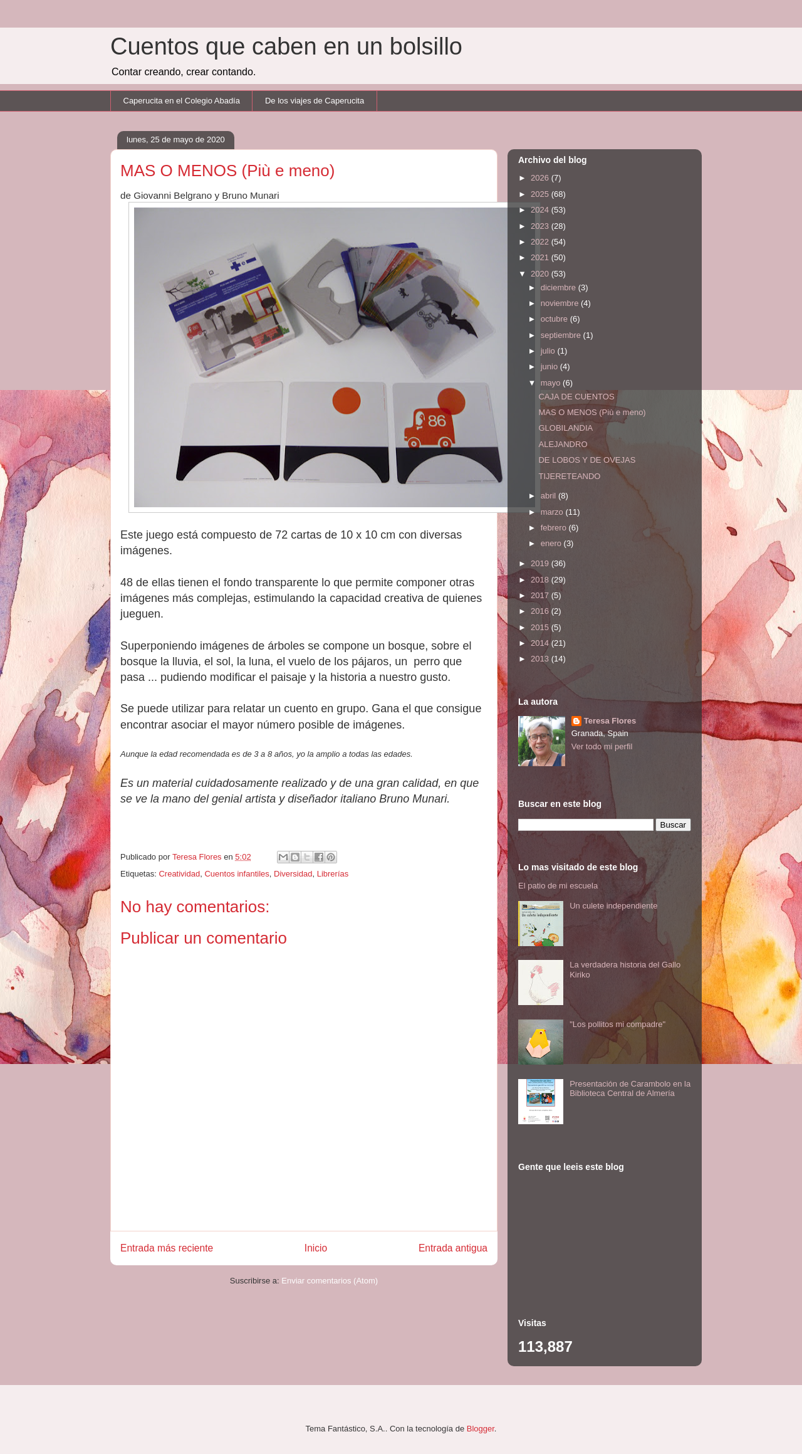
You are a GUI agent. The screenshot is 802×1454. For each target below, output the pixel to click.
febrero (555, 527)
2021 (541, 257)
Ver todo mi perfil (602, 746)
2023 (541, 226)
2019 (541, 563)
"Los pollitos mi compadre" (617, 1024)
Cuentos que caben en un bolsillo (286, 46)
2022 (541, 241)
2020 (541, 273)
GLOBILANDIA (565, 428)
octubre (555, 319)
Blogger (480, 1428)
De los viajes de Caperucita (314, 100)
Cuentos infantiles (236, 873)
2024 (541, 209)
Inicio (316, 1248)
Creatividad (179, 873)
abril (549, 495)
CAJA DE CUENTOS (576, 396)
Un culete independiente (613, 905)
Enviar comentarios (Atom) (329, 1280)
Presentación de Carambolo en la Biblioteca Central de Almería (630, 1088)
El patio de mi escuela (558, 885)
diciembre (559, 287)
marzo (553, 512)
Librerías (333, 873)
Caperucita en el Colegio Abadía (181, 100)
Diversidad (293, 873)
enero (552, 543)
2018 (541, 579)
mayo (552, 382)
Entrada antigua (453, 1248)
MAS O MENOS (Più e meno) (591, 412)
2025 (541, 194)
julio (549, 351)
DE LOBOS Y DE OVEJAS (586, 460)
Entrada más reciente (166, 1248)
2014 (541, 643)
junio (550, 366)
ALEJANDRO (562, 444)
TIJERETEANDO (569, 476)
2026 (541, 177)
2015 (541, 627)
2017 (541, 595)
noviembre (561, 303)
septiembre (562, 335)
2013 (541, 658)
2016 (541, 611)
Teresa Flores (610, 720)
